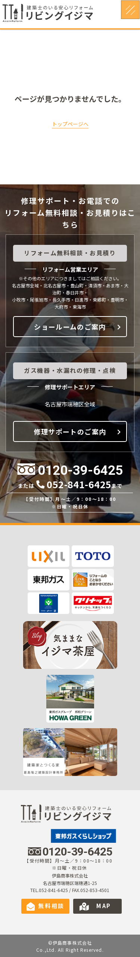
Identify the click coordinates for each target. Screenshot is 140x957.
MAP (103, 906)
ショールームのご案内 (70, 326)
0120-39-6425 (80, 470)
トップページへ (70, 124)
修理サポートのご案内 (70, 431)
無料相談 (51, 906)
